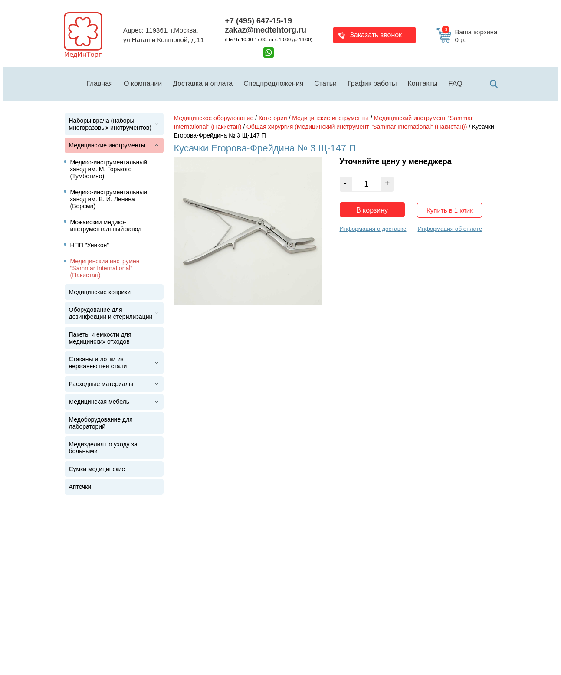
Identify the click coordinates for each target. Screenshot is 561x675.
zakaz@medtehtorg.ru (265, 30)
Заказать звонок (376, 35)
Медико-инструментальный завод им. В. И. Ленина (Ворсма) (109, 199)
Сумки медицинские (97, 468)
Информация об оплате (449, 229)
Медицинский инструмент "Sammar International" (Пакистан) (106, 268)
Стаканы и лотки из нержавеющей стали (98, 363)
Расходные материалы (101, 383)
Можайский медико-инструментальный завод (106, 226)
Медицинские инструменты (107, 145)
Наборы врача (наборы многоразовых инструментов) (110, 124)
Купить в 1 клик (449, 210)
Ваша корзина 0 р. (469, 36)
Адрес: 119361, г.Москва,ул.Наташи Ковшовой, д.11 (163, 35)
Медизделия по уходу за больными (103, 448)
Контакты (423, 83)
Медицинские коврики (100, 291)
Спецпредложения (273, 83)
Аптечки (80, 486)
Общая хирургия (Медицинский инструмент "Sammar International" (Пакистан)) (356, 126)
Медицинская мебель (99, 401)
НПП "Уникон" (89, 245)
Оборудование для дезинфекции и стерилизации (111, 313)
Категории (273, 118)
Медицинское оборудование (214, 118)
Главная (99, 83)
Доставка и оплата (203, 83)
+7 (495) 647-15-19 (258, 20)
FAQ (456, 83)
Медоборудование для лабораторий (101, 423)
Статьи (325, 83)
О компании (143, 83)
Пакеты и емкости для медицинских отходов (100, 338)
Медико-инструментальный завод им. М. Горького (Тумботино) (109, 169)
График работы (372, 83)
